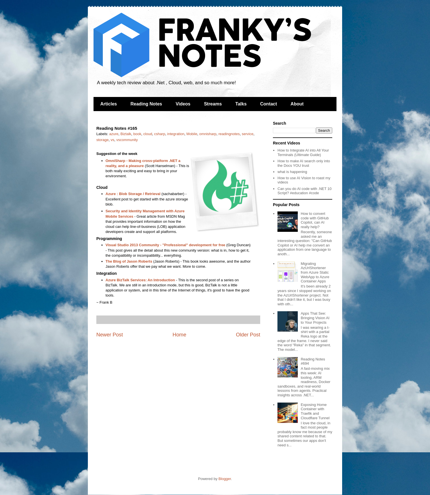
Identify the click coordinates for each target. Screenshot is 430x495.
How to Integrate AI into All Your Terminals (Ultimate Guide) (303, 152)
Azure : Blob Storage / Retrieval (133, 194)
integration (175, 134)
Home (179, 335)
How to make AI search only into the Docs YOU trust (303, 163)
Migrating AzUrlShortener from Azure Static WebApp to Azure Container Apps (315, 272)
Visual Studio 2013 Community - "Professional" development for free (165, 245)
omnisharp (207, 134)
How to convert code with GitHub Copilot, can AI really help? (315, 220)
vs (112, 140)
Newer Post (109, 335)
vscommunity (127, 140)
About (296, 103)
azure (114, 134)
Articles (108, 103)
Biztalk (125, 134)
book (137, 134)
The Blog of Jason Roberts (129, 261)
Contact (268, 103)
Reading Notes (146, 103)
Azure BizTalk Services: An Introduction (140, 280)
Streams (213, 103)
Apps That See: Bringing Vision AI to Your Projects (315, 317)
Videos (183, 103)
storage (102, 140)
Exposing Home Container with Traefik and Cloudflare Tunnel (315, 411)
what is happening (292, 172)
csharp (159, 134)
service (247, 134)
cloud (147, 134)
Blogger (224, 479)
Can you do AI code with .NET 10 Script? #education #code (304, 191)
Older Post (248, 335)
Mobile (191, 134)
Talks (241, 103)
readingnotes (229, 134)
